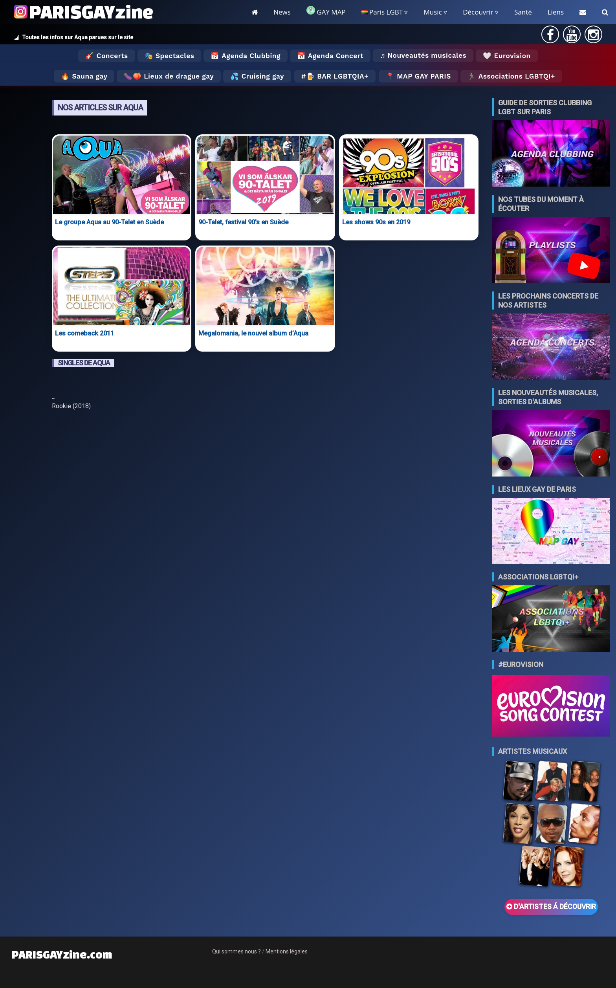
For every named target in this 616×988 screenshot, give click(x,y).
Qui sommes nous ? (236, 951)
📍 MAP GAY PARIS (418, 76)
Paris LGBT (382, 11)
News (282, 11)
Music (433, 11)
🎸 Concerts (106, 56)
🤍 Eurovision (506, 56)
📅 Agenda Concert (330, 56)
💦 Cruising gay (257, 76)
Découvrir (478, 11)
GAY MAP (326, 11)
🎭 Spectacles (169, 56)
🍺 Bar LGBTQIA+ (337, 76)
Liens (556, 11)
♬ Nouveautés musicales (423, 55)
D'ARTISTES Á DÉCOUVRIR (551, 907)
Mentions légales (287, 951)
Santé (523, 11)
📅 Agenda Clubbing (245, 56)
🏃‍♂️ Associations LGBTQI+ (511, 76)
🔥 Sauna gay (84, 76)
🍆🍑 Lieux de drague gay (169, 76)
